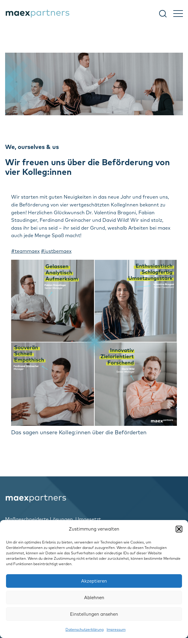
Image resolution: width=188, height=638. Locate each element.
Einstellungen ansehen (94, 614)
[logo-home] (94, 498)
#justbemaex (56, 251)
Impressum (116, 629)
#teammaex (25, 251)
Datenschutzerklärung (84, 629)
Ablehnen (94, 597)
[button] (179, 529)
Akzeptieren (94, 581)
